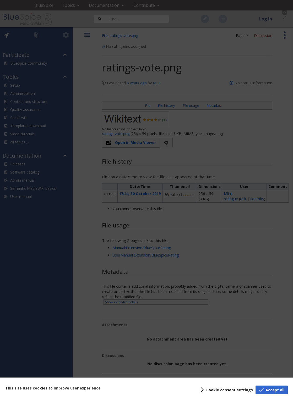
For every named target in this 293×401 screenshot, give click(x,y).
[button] (226, 390)
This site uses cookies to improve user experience (53, 388)
